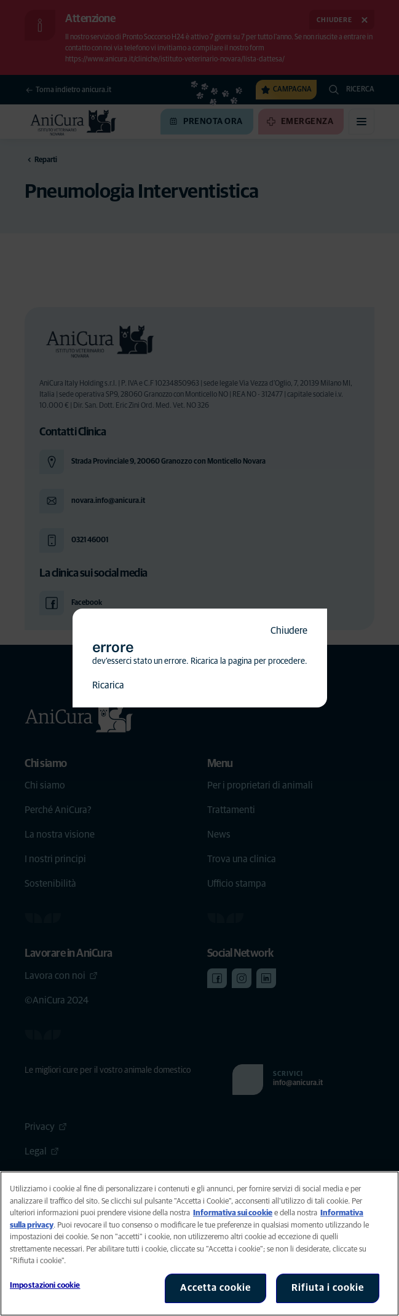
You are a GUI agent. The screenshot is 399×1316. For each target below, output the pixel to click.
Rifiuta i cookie (327, 1288)
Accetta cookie (215, 1288)
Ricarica (108, 685)
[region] (199, 1243)
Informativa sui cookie (232, 1213)
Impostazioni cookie (45, 1286)
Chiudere (289, 631)
